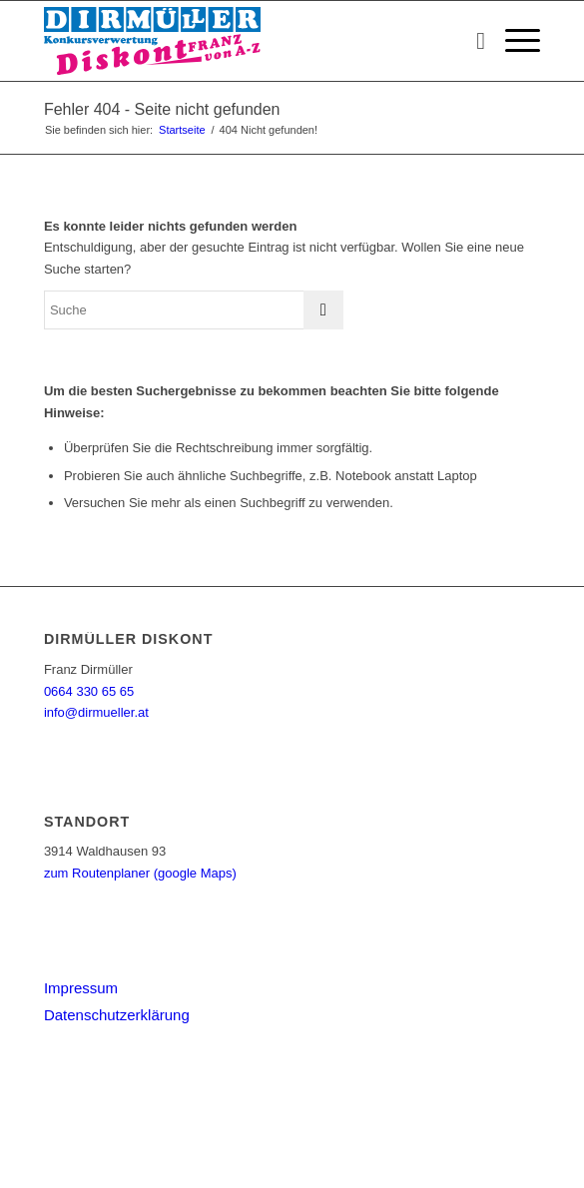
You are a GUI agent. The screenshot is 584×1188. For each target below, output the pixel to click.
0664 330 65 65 (89, 691)
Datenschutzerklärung (117, 1014)
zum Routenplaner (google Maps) (140, 873)
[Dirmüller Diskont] (242, 41)
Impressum (81, 987)
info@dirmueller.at (96, 712)
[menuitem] (470, 41)
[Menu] (512, 41)
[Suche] (470, 41)
